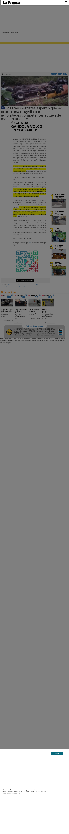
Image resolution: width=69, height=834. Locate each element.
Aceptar (57, 753)
